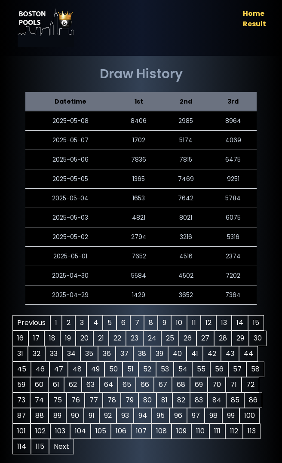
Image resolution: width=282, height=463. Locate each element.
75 (77, 400)
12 (210, 323)
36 (126, 354)
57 (258, 369)
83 (218, 400)
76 (95, 400)
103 (82, 431)
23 (136, 338)
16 (22, 338)
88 (59, 415)
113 (23, 446)
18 (54, 338)
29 (242, 338)
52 (168, 369)
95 (180, 415)
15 (257, 323)
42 (231, 354)
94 (162, 415)
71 (253, 384)
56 (240, 369)
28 (225, 338)
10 (181, 323)
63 (110, 384)
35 (108, 354)
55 (222, 369)
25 (172, 338)
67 (182, 384)
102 (62, 431)
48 (97, 369)
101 (43, 431)
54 (203, 369)
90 (95, 415)
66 (164, 384)
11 (195, 323)
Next (81, 446)
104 (102, 431)
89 (77, 415)
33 (73, 354)
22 (119, 338)
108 (183, 431)
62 (93, 384)
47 (79, 369)
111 (239, 431)
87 (41, 415)
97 (216, 415)
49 (116, 369)
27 (207, 338)
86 (23, 415)
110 (222, 431)
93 (145, 415)
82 (200, 400)
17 (38, 338)
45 (42, 369)
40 (196, 354)
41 (214, 354)
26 (189, 338)
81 (184, 400)
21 (103, 338)
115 (59, 446)
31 (40, 354)
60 (59, 384)
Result (252, 24)
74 (58, 400)
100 (24, 431)
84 (236, 400)
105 (122, 431)
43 (249, 354)
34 (90, 354)
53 (185, 369)
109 (203, 431)
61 (76, 384)
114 (41, 446)
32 (56, 354)
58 (23, 384)
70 (236, 384)
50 (134, 369)
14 (241, 323)
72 (23, 400)
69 (219, 384)
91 (111, 415)
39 (179, 354)
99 (250, 415)
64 (128, 384)
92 (128, 415)
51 (151, 369)
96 (198, 415)
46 (60, 369)
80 (166, 400)
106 (143, 431)
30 (23, 354)
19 (70, 338)
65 (146, 384)
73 (41, 400)
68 (200, 384)
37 (144, 354)
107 (163, 431)
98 (233, 415)
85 (254, 400)
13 (226, 323)
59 (41, 384)
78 (131, 400)
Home (252, 13)
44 (23, 369)
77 (113, 400)
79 (149, 400)
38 (161, 354)
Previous (33, 323)
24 (154, 338)
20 (86, 338)
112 (256, 431)
